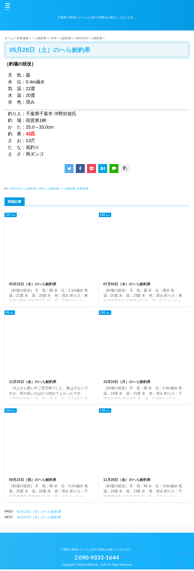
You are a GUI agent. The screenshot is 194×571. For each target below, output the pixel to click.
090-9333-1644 (97, 557)
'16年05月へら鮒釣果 (22, 188)
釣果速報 (82, 188)
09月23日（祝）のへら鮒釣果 (33, 481)
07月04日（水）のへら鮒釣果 (127, 284)
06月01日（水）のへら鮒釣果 (39, 519)
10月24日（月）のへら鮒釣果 (127, 382)
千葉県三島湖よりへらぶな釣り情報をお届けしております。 (97, 549)
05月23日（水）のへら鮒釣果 (33, 284)
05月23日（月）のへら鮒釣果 (39, 513)
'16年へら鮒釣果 (48, 188)
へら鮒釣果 (68, 188)
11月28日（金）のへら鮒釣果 (127, 481)
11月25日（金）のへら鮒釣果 (33, 382)
